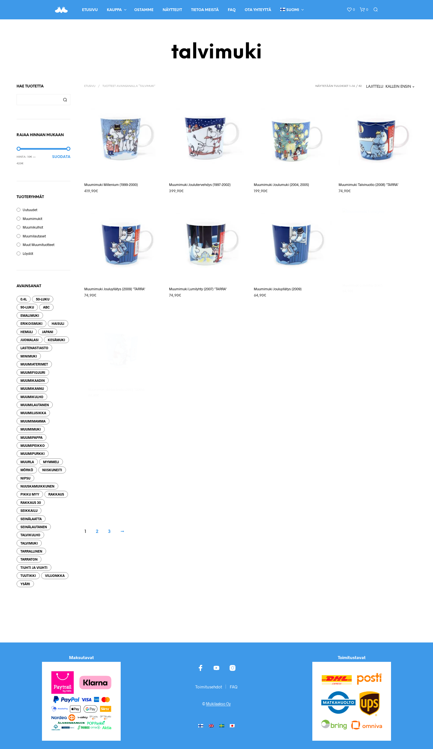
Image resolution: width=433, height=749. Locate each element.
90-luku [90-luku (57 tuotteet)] (27, 307)
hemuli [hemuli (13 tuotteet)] (26, 332)
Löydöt (28, 253)
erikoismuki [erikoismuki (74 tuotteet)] (31, 323)
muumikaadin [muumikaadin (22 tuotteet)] (32, 380)
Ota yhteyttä (258, 10)
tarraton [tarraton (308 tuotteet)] (29, 559)
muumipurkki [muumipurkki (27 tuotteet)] (32, 453)
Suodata (61, 157)
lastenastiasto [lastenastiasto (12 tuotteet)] (34, 348)
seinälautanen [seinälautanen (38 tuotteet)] (33, 527)
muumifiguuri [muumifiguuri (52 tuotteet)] (32, 372)
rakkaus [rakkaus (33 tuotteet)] (56, 494)
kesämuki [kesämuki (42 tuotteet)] (56, 340)
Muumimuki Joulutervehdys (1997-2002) (200, 184)
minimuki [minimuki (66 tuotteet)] (28, 356)
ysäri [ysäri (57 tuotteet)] (25, 584)
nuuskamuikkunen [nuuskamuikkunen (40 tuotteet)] (37, 486)
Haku (64, 99)
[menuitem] (201, 725)
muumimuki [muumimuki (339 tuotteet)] (30, 429)
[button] (351, 9)
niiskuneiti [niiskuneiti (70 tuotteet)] (52, 470)
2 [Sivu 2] (97, 531)
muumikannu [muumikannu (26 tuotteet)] (32, 388)
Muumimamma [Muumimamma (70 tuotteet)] (33, 421)
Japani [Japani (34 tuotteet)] (47, 332)
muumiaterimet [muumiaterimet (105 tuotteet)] (34, 364)
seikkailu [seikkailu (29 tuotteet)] (29, 510)
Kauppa (114, 10)
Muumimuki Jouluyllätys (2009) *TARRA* (115, 288)
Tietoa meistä (205, 10)
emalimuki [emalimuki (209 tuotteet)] (29, 315)
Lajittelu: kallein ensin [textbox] (388, 87)
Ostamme (144, 10)
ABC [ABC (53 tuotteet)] (46, 307)
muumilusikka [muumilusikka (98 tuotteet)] (33, 413)
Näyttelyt (172, 10)
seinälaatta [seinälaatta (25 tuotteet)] (31, 519)
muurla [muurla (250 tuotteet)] (27, 462)
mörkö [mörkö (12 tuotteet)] (26, 470)
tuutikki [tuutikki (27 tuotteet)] (28, 575)
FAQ (232, 10)
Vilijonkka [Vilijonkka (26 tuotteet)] (55, 575)
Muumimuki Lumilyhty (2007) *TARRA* (198, 287)
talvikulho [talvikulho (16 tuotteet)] (30, 535)
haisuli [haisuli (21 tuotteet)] (58, 323)
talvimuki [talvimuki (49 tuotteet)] (29, 543)
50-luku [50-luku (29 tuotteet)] (42, 299)
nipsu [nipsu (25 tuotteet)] (25, 478)
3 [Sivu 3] (109, 531)
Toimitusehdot (208, 686)
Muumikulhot (33, 227)
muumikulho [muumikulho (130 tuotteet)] (31, 397)
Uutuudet (30, 210)
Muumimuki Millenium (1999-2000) (111, 184)
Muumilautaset (34, 236)
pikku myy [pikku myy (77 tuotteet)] (29, 494)
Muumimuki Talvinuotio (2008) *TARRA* (368, 184)
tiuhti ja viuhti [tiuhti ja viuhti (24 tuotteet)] (33, 567)
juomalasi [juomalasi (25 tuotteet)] (29, 340)
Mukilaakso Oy (218, 704)
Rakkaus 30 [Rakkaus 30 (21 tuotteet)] (30, 502)
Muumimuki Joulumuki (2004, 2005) (281, 184)
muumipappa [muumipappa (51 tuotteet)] (31, 437)
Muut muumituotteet (38, 244)
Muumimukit (32, 218)
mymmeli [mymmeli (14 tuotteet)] (51, 462)
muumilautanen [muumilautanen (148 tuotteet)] (34, 405)
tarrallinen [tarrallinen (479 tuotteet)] (31, 551)
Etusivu (90, 10)
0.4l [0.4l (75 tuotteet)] (23, 299)
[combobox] (390, 87)
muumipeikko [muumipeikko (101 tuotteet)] (32, 445)
